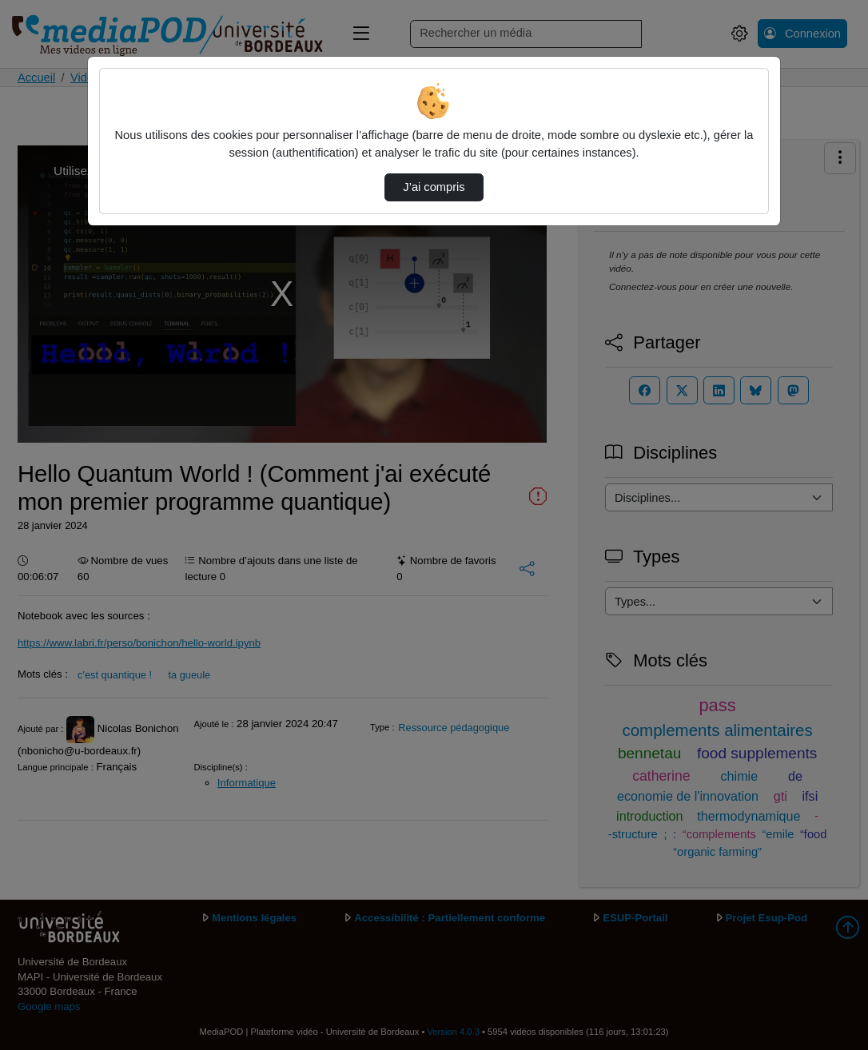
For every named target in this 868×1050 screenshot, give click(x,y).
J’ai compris (433, 187)
